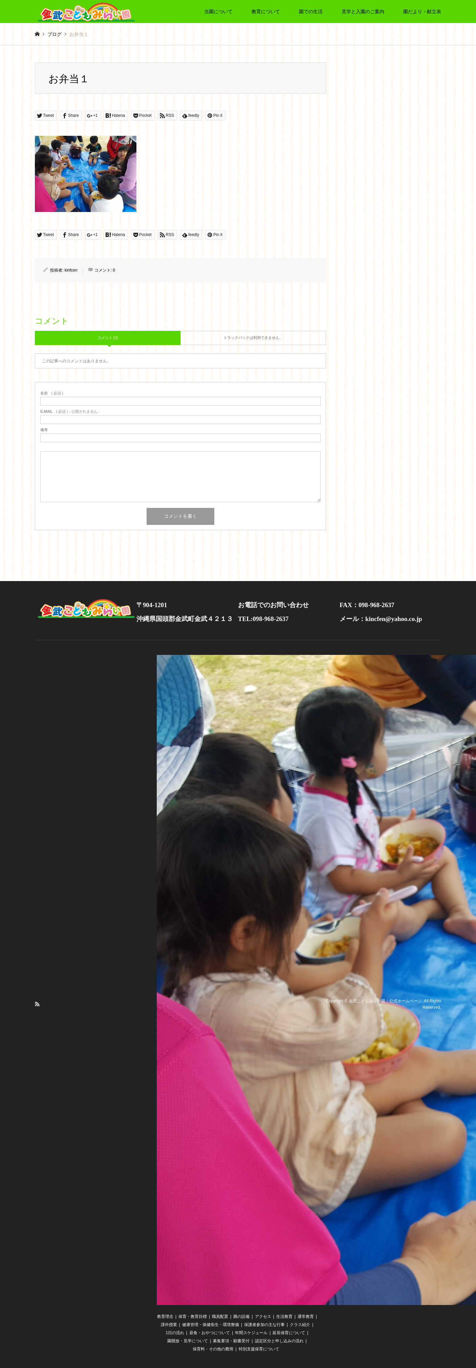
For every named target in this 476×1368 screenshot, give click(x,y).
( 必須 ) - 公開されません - (70, 411)
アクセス (263, 1316)
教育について (266, 11)
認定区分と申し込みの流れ (279, 1341)
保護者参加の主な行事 (264, 1324)
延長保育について (289, 1332)
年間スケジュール (251, 1332)
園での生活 (311, 11)
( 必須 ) (51, 393)
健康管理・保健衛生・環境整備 (210, 1324)
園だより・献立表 (422, 11)
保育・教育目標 (192, 1316)
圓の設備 (241, 1316)
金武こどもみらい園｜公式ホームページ (385, 1000)
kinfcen (71, 270)
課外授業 (169, 1324)
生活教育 (284, 1316)
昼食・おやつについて (209, 1332)
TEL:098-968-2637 (263, 618)
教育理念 (165, 1316)
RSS (37, 1004)
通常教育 (306, 1316)
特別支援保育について (259, 1349)
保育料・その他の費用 (213, 1349)
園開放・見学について (187, 1341)
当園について (218, 11)
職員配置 (220, 1316)
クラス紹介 (300, 1324)
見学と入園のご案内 (363, 11)
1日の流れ (175, 1332)
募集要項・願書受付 (231, 1341)
